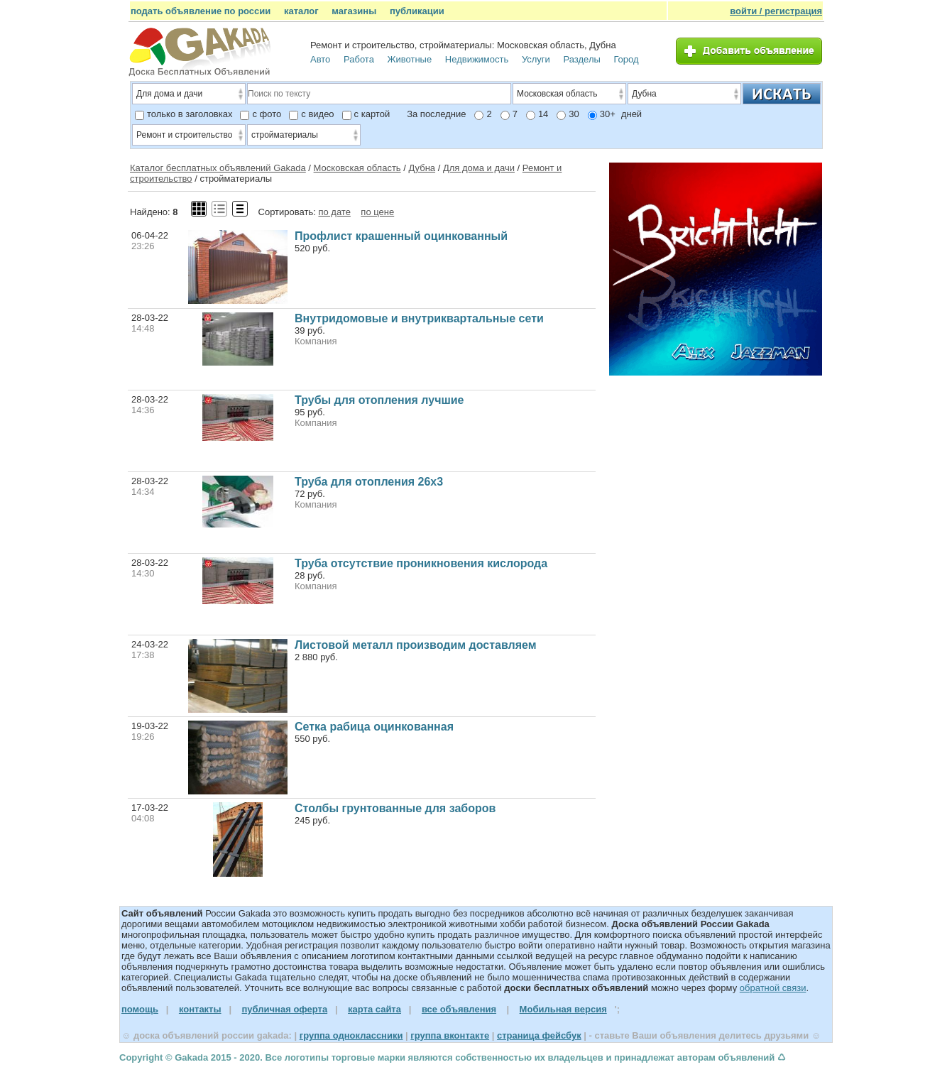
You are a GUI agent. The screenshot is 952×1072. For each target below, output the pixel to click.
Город (625, 59)
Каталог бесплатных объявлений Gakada (218, 168)
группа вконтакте (449, 1035)
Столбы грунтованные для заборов (395, 808)
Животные (410, 59)
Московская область (357, 168)
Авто (320, 59)
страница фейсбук (539, 1035)
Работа (359, 59)
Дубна (421, 168)
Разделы (582, 59)
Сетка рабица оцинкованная (374, 727)
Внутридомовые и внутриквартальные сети (419, 318)
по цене (377, 212)
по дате (334, 212)
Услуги (536, 59)
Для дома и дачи (479, 168)
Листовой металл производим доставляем (416, 645)
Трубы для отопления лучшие (379, 400)
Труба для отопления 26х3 (369, 482)
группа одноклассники (351, 1035)
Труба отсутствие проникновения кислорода (421, 563)
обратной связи (773, 988)
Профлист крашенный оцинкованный (401, 236)
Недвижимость (476, 59)
